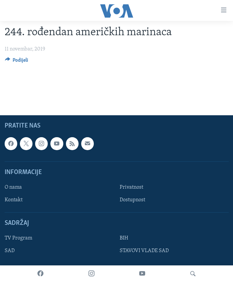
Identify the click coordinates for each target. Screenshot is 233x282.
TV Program (18, 238)
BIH (124, 238)
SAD (10, 251)
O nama (13, 187)
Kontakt (14, 200)
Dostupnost (132, 200)
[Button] (17, 61)
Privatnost (131, 187)
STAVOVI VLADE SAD (144, 251)
